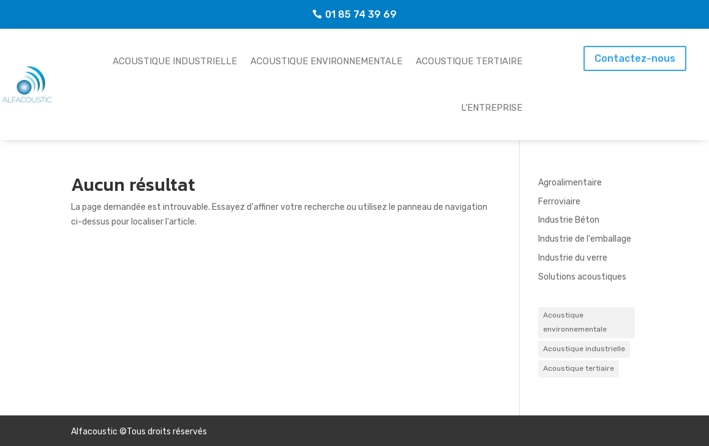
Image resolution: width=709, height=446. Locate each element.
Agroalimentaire (570, 182)
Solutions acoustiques (582, 277)
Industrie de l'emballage (584, 239)
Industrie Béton (568, 220)
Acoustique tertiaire (469, 61)
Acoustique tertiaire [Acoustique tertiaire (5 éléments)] (578, 368)
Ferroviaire (559, 201)
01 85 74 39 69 (361, 14)
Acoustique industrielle (175, 61)
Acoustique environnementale (326, 61)
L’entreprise (491, 107)
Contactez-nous (635, 58)
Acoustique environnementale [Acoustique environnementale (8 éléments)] (575, 322)
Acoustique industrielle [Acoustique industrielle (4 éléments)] (584, 348)
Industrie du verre (572, 258)
